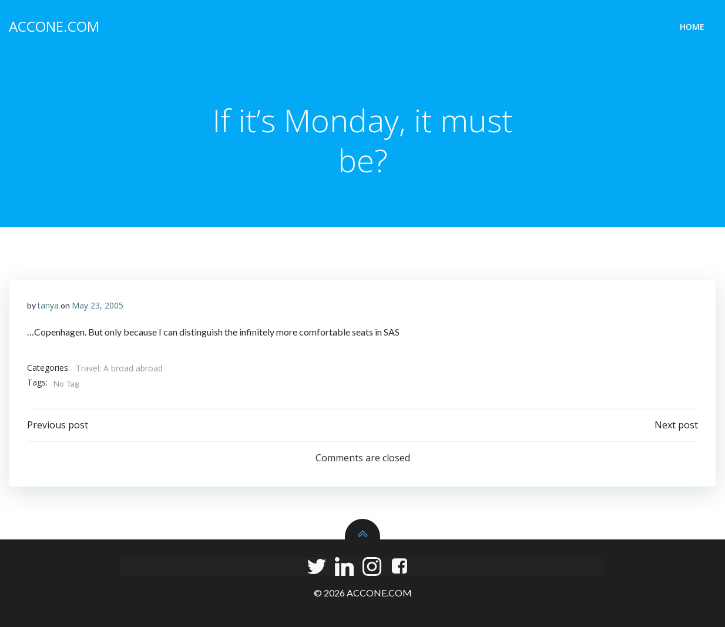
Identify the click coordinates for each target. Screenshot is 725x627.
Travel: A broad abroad (119, 368)
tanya (48, 305)
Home (692, 26)
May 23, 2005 (97, 305)
